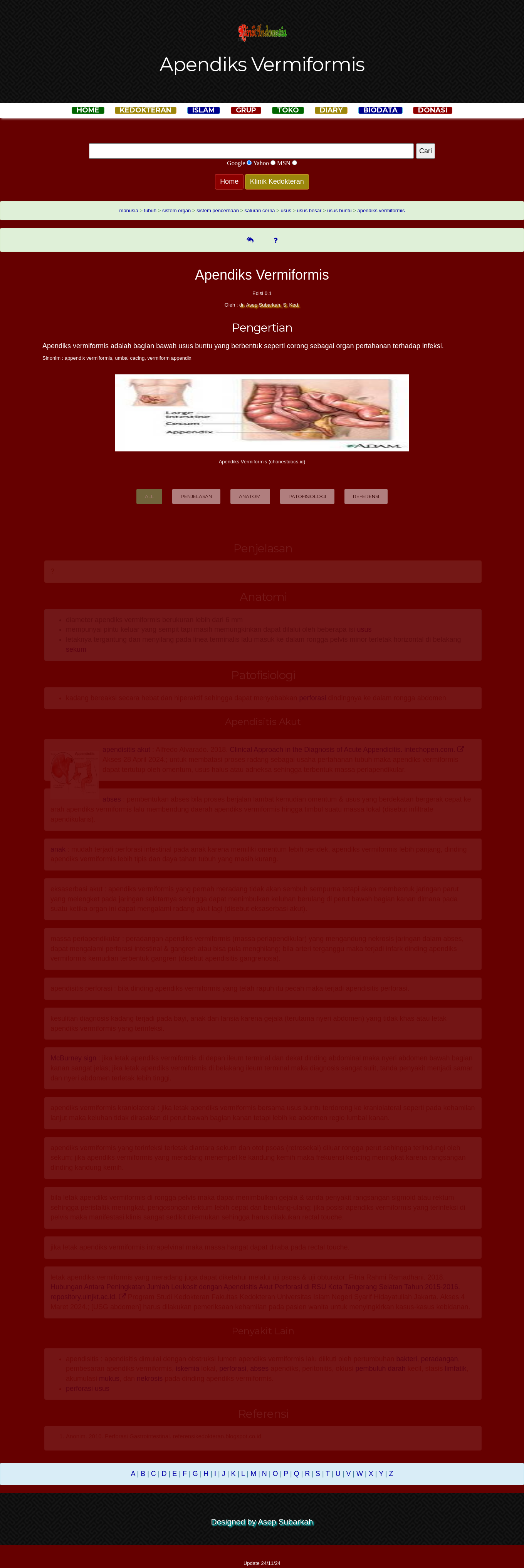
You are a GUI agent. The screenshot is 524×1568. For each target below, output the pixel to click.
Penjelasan (196, 496)
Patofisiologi (307, 496)
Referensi (366, 496)
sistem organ (176, 210)
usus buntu (339, 210)
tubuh (150, 210)
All (149, 496)
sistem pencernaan (217, 210)
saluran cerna (260, 210)
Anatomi (250, 496)
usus (285, 210)
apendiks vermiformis (381, 210)
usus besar (309, 210)
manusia (128, 210)
